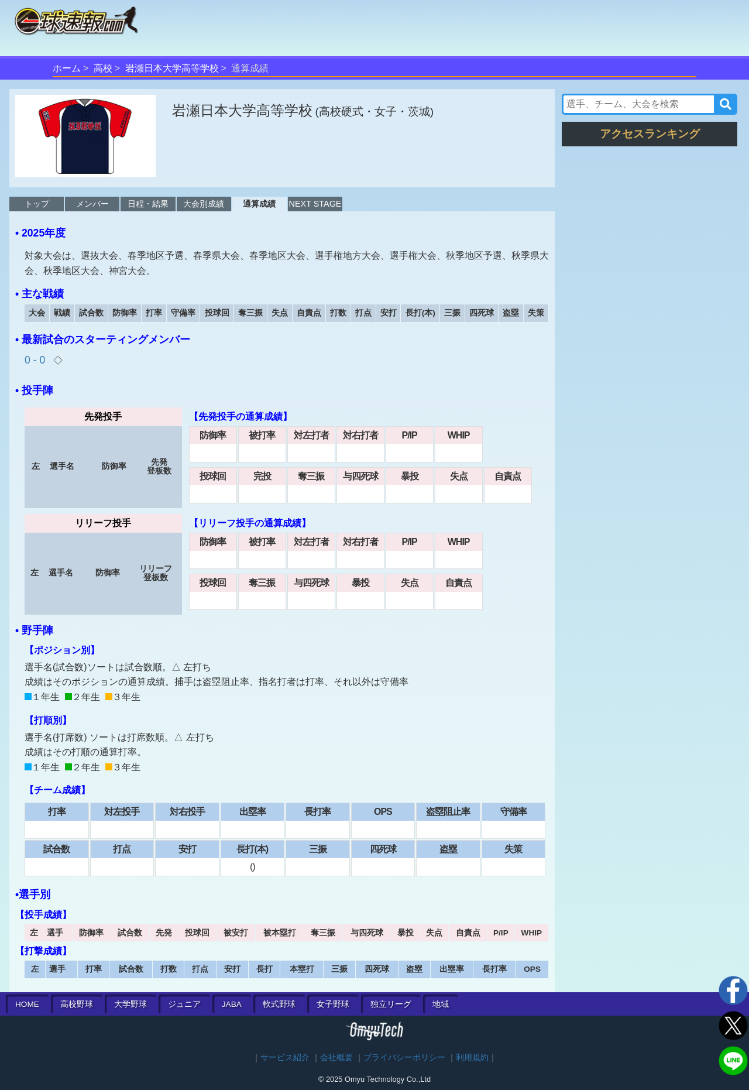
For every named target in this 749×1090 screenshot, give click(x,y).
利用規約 (472, 1057)
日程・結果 (148, 203)
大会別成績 (203, 203)
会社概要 (336, 1057)
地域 (440, 1004)
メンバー (92, 203)
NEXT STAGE (315, 203)
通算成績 (259, 203)
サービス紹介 (285, 1057)
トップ (37, 203)
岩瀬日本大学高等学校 (172, 68)
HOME (27, 1004)
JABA (232, 1004)
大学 (130, 1004)
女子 (333, 1004)
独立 (390, 1004)
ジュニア (184, 1004)
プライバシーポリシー (404, 1057)
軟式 (279, 1004)
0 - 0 (36, 360)
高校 (103, 68)
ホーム (67, 68)
